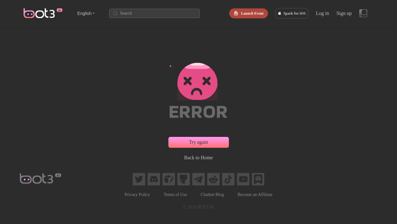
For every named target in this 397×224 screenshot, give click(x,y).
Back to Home (198, 157)
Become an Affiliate (255, 194)
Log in (322, 13)
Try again (198, 142)
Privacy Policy (137, 194)
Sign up (344, 13)
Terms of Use (175, 194)
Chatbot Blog (212, 194)
